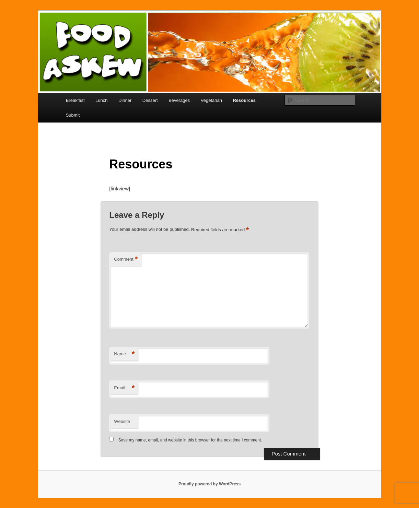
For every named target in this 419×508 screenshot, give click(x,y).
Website (122, 421)
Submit (73, 115)
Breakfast (75, 100)
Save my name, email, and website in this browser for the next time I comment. (190, 440)
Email (124, 388)
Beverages (179, 100)
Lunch (101, 100)
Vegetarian (211, 100)
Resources (244, 100)
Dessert (150, 100)
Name (124, 354)
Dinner (124, 100)
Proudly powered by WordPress (209, 484)
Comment (126, 259)
